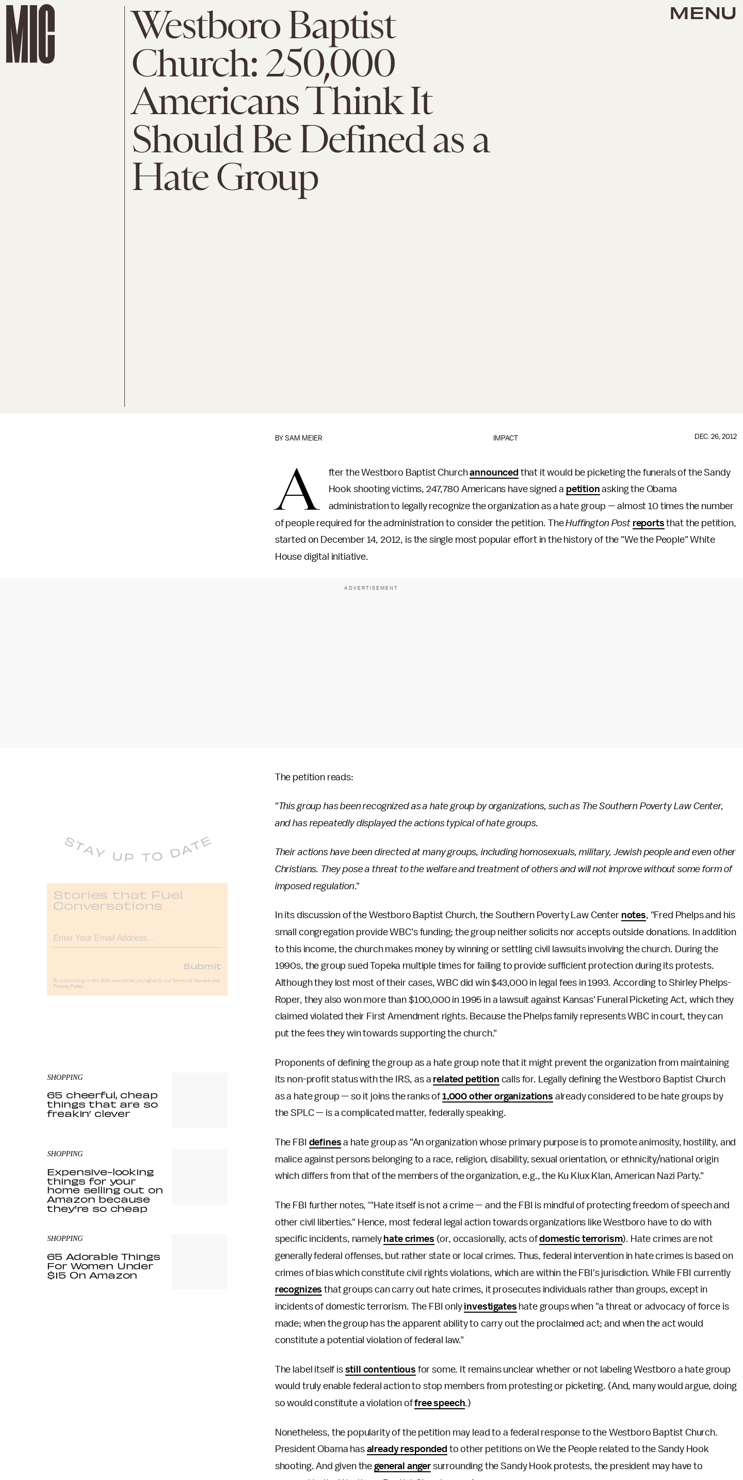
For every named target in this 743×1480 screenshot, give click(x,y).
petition (583, 489)
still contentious (380, 1369)
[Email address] (137, 944)
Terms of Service (191, 988)
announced (494, 472)
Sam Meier (303, 438)
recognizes (298, 1289)
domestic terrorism (580, 1239)
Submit (202, 973)
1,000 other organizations (497, 1096)
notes (633, 915)
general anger (402, 1466)
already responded (407, 1449)
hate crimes (408, 1239)
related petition (466, 1079)
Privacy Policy (68, 994)
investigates (490, 1306)
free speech (439, 1403)
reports (649, 523)
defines (325, 1142)
